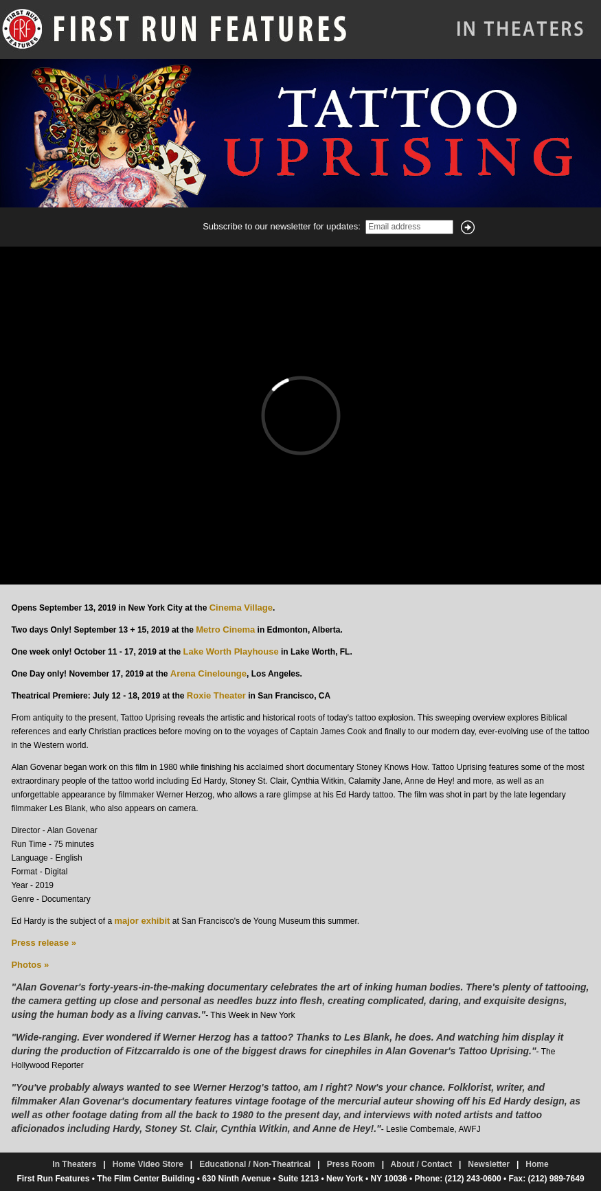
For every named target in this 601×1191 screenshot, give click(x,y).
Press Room (351, 1164)
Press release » (43, 943)
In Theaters (74, 1164)
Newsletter (489, 1164)
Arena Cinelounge (208, 673)
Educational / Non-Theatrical (254, 1164)
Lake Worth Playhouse (230, 651)
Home (536, 1164)
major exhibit (142, 921)
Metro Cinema (225, 629)
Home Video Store (148, 1164)
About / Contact (421, 1164)
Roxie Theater (216, 695)
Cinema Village (241, 607)
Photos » (30, 965)
